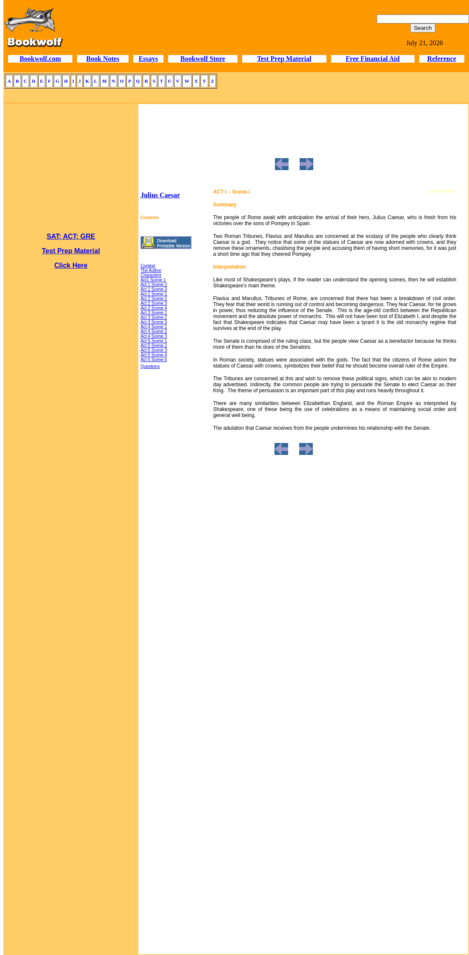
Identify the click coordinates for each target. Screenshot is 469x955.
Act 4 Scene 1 (153, 326)
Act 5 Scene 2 (153, 345)
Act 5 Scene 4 (153, 355)
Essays (148, 58)
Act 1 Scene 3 (153, 289)
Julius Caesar (160, 195)
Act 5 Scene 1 (153, 341)
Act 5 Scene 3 (153, 350)
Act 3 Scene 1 (153, 312)
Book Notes (103, 58)
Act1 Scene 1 (153, 280)
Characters (150, 275)
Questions (150, 366)
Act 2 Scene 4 (153, 308)
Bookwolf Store (202, 58)
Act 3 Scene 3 (153, 322)
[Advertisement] (71, 684)
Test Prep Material (284, 58)
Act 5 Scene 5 (153, 359)
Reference (441, 58)
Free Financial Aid (373, 58)
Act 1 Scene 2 (153, 284)
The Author (150, 270)
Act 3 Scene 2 (153, 317)
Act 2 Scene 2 (153, 298)
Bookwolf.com (40, 58)
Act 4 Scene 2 (153, 331)
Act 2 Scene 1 (153, 294)
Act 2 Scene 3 (153, 303)
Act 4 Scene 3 (153, 336)
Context (147, 265)
